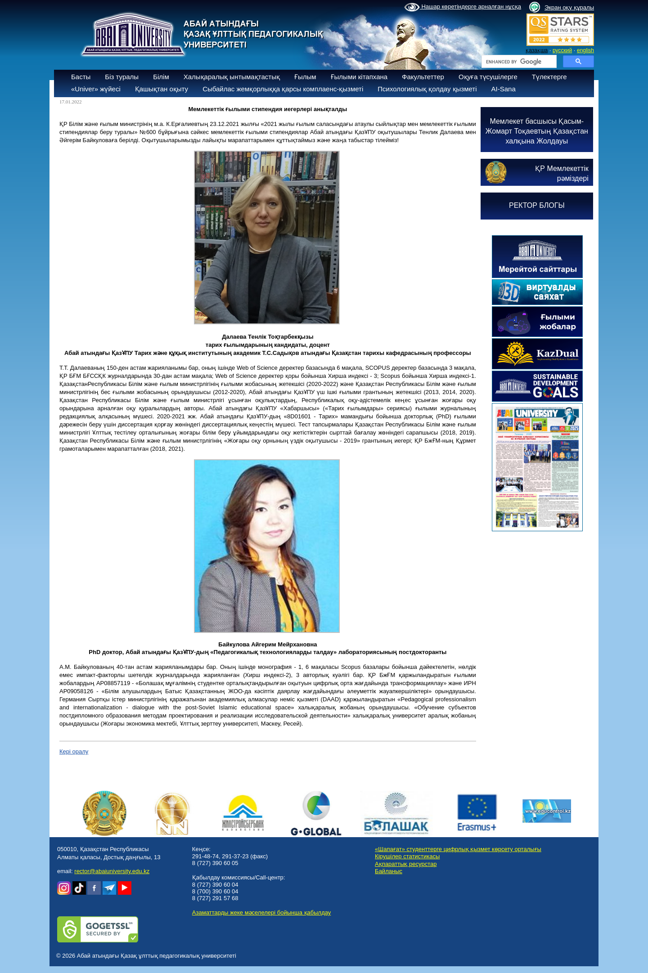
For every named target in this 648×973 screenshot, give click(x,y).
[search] (518, 62)
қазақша (537, 50)
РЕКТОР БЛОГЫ (537, 205)
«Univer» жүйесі (96, 89)
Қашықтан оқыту (161, 89)
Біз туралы (122, 77)
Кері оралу (73, 751)
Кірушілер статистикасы (407, 856)
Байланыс (388, 871)
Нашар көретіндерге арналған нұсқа (462, 7)
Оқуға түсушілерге (488, 77)
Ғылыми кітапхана (359, 77)
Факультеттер (423, 77)
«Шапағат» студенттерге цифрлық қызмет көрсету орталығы (458, 849)
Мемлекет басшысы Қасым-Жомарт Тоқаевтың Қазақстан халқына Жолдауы (537, 131)
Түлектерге (549, 77)
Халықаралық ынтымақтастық (232, 77)
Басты (80, 77)
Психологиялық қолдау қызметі (427, 89)
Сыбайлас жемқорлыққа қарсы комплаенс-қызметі (282, 89)
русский (562, 50)
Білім (161, 77)
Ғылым (305, 77)
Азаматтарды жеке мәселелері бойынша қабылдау (261, 912)
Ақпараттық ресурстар (405, 864)
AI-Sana (503, 89)
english (585, 50)
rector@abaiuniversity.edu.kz (111, 871)
